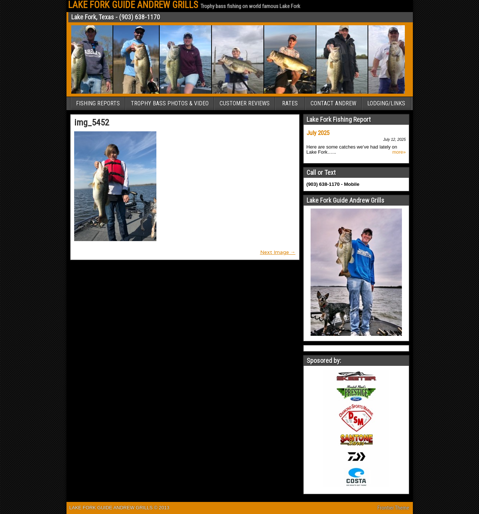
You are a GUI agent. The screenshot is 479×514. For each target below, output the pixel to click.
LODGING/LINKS (386, 103)
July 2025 (318, 132)
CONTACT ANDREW (333, 103)
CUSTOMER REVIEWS (245, 103)
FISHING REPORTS (98, 103)
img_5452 (91, 122)
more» (399, 152)
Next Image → (278, 252)
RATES (290, 103)
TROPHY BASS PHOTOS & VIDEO (170, 103)
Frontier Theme (393, 507)
